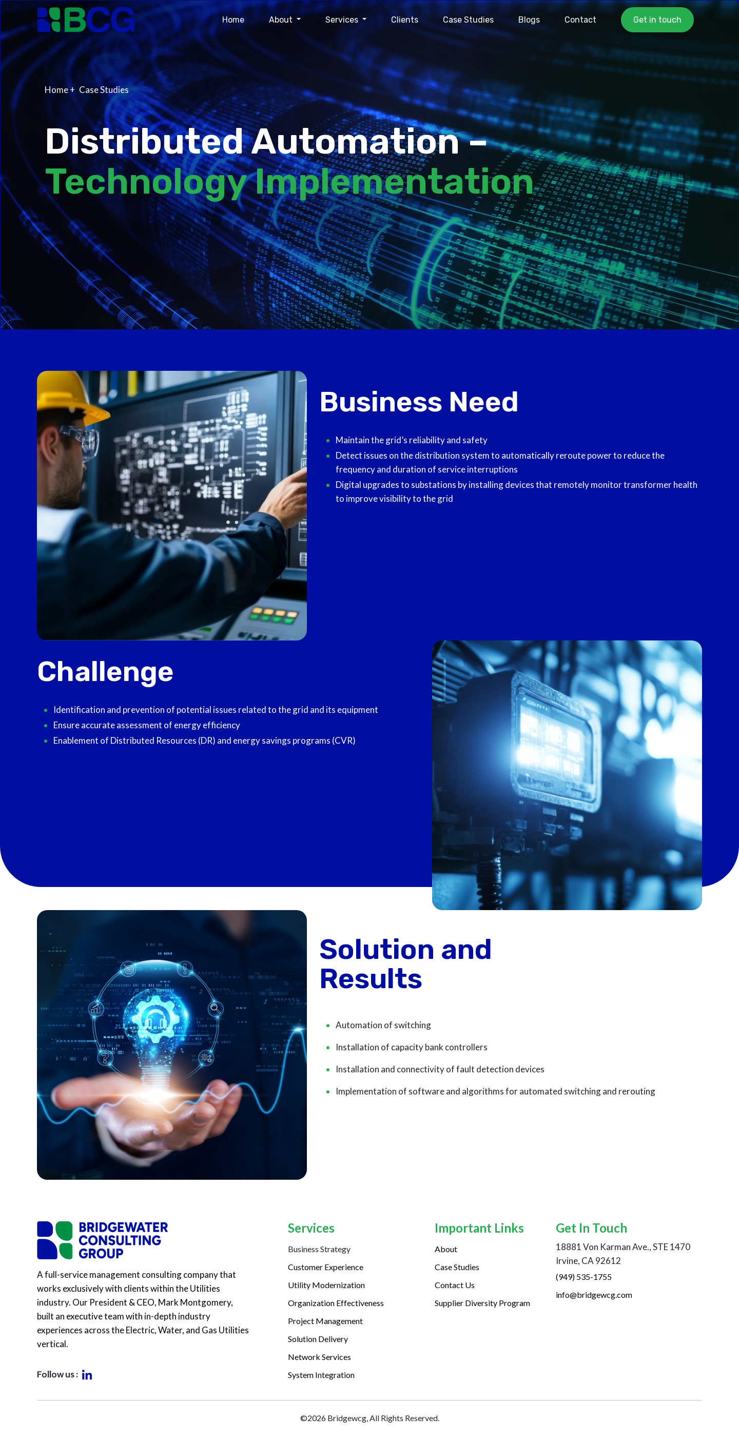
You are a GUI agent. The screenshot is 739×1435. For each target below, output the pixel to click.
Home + (60, 89)
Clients (404, 20)
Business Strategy (319, 1249)
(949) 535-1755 (584, 1276)
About (446, 1249)
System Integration (321, 1375)
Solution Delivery (318, 1339)
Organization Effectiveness (336, 1303)
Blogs (529, 20)
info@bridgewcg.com (594, 1294)
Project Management (325, 1321)
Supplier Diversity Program (482, 1303)
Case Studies (468, 20)
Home (233, 20)
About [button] (282, 20)
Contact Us (455, 1285)
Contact (580, 20)
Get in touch (657, 20)
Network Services (319, 1357)
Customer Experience (325, 1267)
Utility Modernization (326, 1285)
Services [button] (342, 20)
